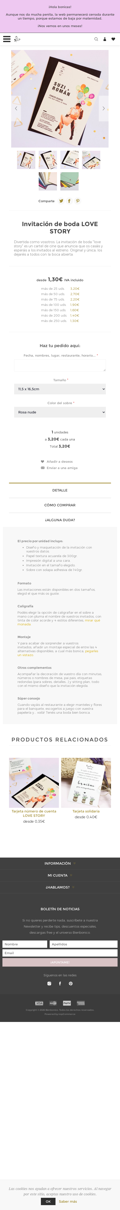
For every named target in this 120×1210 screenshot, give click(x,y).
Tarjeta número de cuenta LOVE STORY (34, 813)
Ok (48, 1201)
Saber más (68, 1201)
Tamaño (60, 380)
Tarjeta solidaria (86, 811)
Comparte (46, 201)
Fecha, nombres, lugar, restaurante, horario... (60, 355)
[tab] (60, 490)
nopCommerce (66, 1014)
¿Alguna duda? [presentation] (60, 520)
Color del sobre (60, 403)
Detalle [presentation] (59, 490)
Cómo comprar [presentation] (59, 505)
